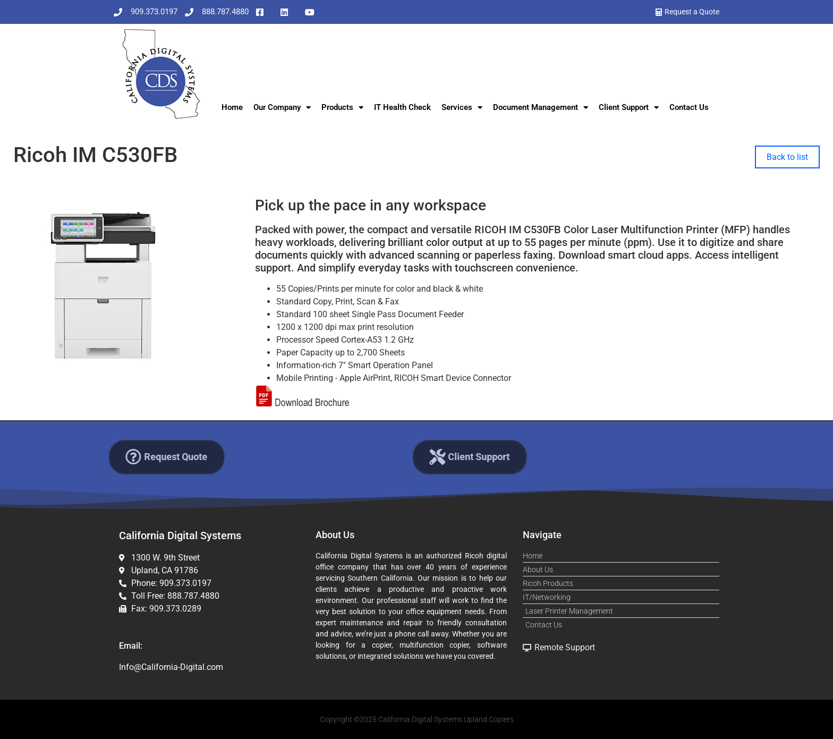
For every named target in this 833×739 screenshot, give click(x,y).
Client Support (629, 107)
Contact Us (689, 107)
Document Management (540, 107)
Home (232, 107)
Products (342, 107)
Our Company (282, 107)
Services (461, 107)
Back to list (787, 157)
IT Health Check (402, 107)
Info (126, 667)
